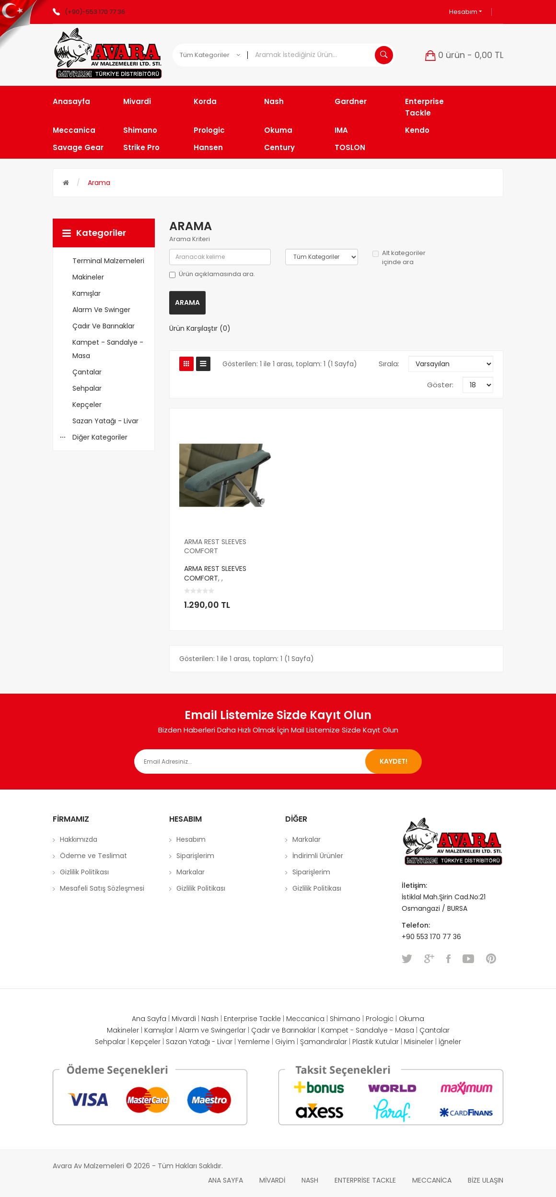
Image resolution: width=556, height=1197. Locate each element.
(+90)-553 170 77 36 (95, 11)
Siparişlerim (195, 855)
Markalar (190, 872)
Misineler (418, 1041)
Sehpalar (110, 1041)
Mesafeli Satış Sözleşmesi (102, 888)
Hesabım (465, 11)
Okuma (411, 1018)
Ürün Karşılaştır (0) (200, 328)
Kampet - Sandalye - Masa (367, 1030)
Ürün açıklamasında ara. (212, 274)
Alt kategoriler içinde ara (399, 258)
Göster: (440, 385)
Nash (210, 1018)
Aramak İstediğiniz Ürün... (384, 55)
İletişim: (414, 885)
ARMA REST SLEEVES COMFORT (215, 546)
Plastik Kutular (375, 1041)
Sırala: (389, 364)
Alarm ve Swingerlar (212, 1030)
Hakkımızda (78, 839)
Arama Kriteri (189, 239)
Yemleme (254, 1041)
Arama (99, 182)
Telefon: (417, 925)
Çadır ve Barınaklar (283, 1030)
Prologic (380, 1018)
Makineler (123, 1030)
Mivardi (184, 1018)
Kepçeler (146, 1041)
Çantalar (434, 1030)
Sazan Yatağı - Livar (199, 1041)
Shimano (345, 1018)
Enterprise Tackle (252, 1018)
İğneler (450, 1041)
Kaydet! (393, 761)
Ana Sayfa (149, 1018)
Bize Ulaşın (485, 1180)
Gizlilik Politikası (84, 872)
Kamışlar (159, 1030)
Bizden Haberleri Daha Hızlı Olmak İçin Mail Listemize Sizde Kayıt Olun (278, 730)
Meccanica (305, 1018)
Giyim (285, 1041)
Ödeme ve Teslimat (93, 855)
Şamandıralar (323, 1041)
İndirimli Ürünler (317, 855)
